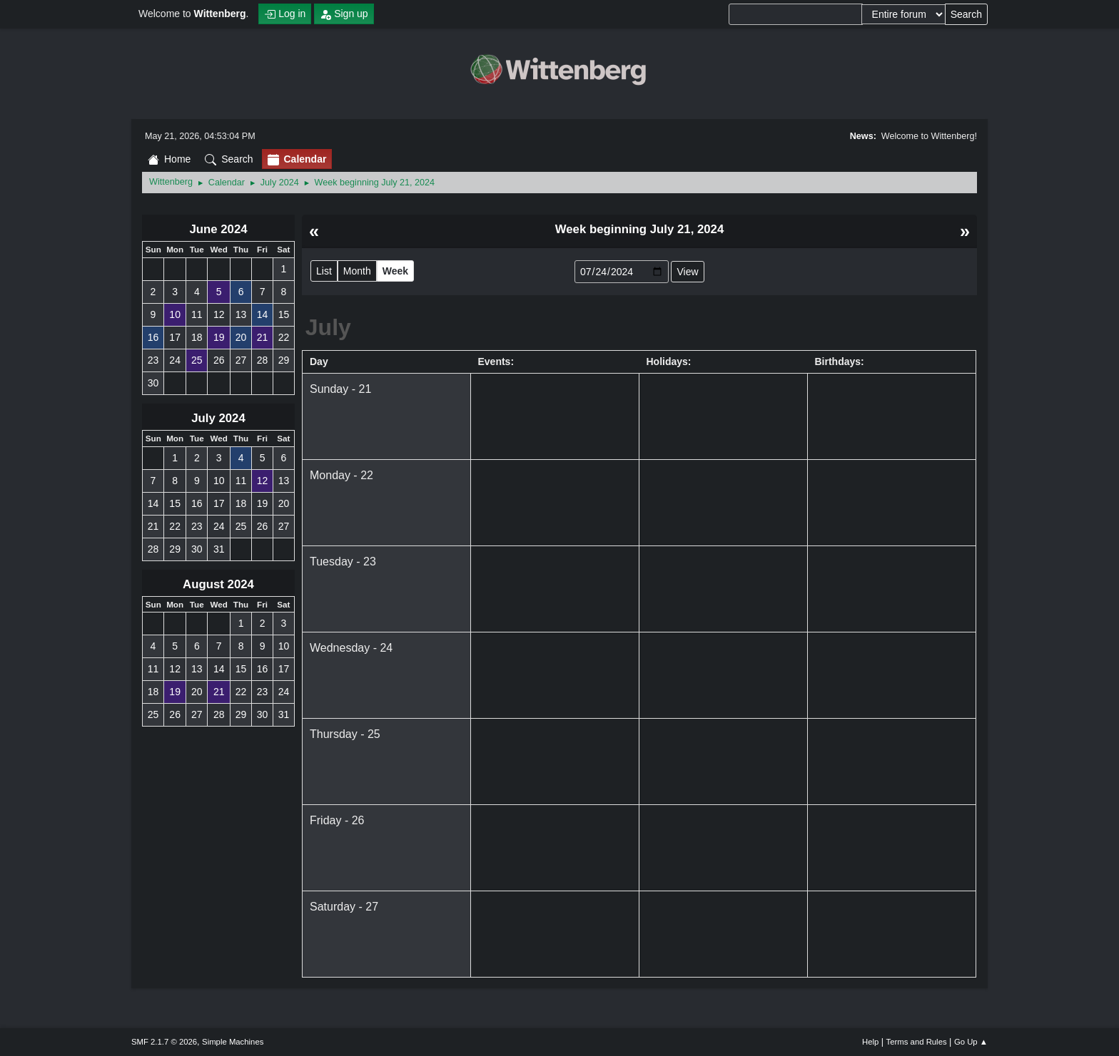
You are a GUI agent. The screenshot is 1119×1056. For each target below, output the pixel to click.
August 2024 (218, 584)
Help (870, 1041)
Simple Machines (232, 1041)
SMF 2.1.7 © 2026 (164, 1041)
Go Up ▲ (971, 1041)
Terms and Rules (916, 1041)
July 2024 (218, 418)
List (324, 271)
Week (395, 271)
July (328, 327)
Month (357, 271)
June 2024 (218, 229)
